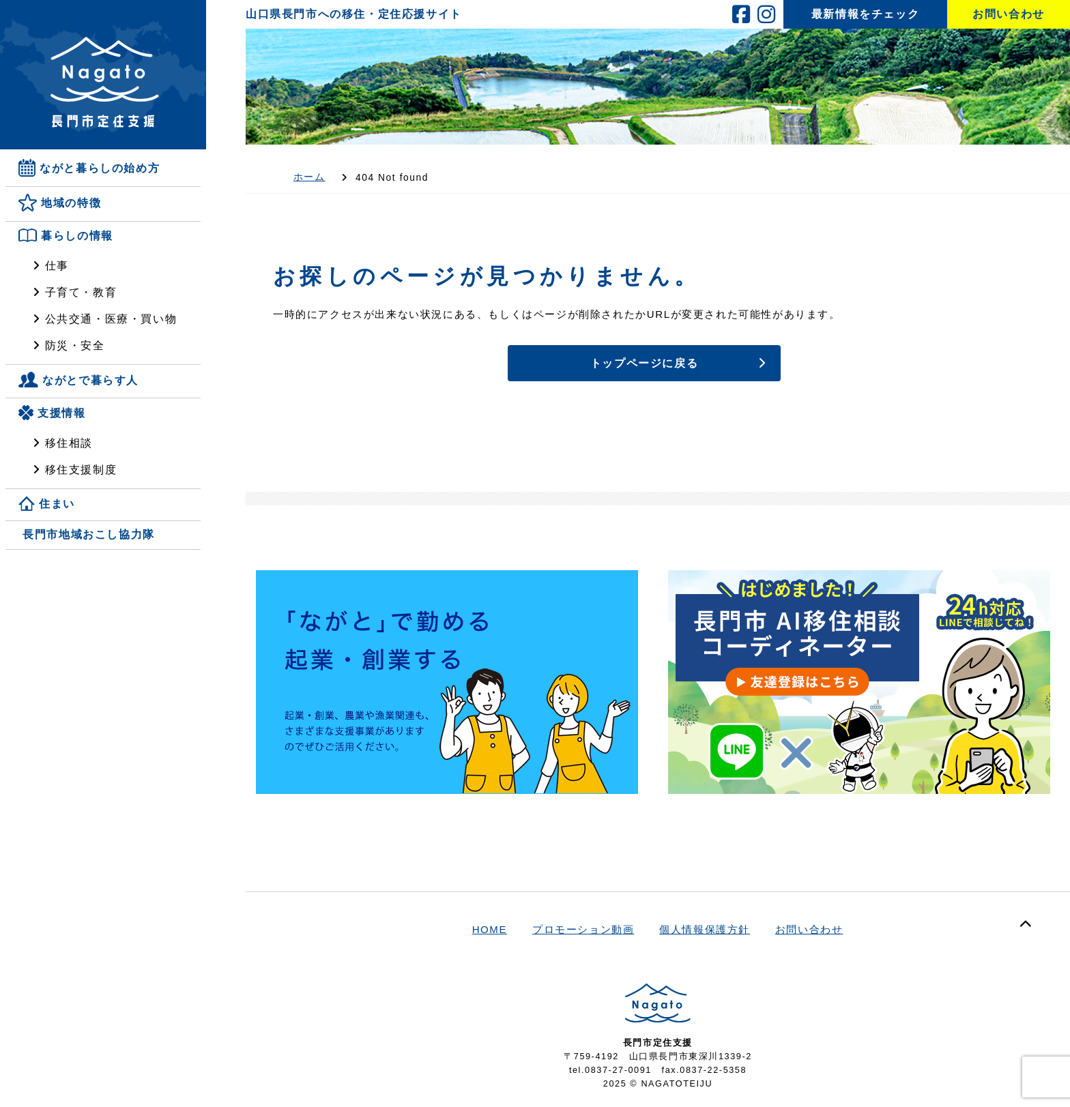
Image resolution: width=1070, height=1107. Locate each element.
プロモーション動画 (583, 929)
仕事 (57, 265)
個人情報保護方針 (704, 929)
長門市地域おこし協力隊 (89, 534)
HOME (490, 929)
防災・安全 (75, 345)
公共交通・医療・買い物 (111, 319)
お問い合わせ (809, 929)
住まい (57, 504)
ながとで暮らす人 (90, 380)
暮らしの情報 (77, 236)
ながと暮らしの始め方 (100, 168)
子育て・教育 (81, 292)
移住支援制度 (81, 469)
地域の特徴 (71, 203)
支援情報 (61, 413)
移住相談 (69, 443)
